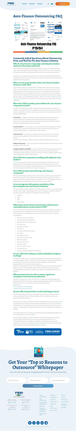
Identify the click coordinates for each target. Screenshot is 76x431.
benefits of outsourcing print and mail (32, 89)
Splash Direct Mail (43, 414)
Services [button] (24, 3)
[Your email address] (60, 380)
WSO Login (64, 400)
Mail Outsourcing (42, 399)
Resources (53, 404)
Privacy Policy (65, 402)
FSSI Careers (53, 408)
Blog (51, 406)
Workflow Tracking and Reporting (42, 410)
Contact (63, 397)
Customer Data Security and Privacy (22, 288)
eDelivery (42, 406)
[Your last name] (38, 380)
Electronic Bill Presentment (43, 403)
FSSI (37, 427)
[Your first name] (16, 380)
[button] (48, 4)
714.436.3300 (13, 402)
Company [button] (39, 3)
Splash (33, 314)
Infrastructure (17, 285)
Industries (53, 400)
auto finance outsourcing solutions (38, 323)
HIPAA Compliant (27, 286)
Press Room (53, 410)
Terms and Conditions (64, 404)
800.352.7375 (26, 402)
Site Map (63, 407)
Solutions (52, 395)
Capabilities (53, 397)
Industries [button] (32, 3)
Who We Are (53, 402)
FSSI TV (63, 395)
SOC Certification (18, 286)
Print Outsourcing (42, 396)
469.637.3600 (13, 409)
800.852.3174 (26, 409)
